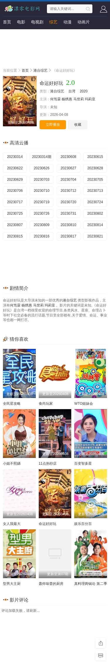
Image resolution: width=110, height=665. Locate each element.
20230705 (95, 180)
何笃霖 (55, 99)
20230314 (15, 157)
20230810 (68, 225)
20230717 (15, 202)
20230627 (68, 168)
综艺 (53, 22)
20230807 (15, 225)
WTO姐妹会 (83, 404)
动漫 (67, 22)
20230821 (95, 236)
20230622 (15, 168)
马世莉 (78, 99)
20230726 (41, 213)
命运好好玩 (47, 524)
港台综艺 (40, 70)
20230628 (95, 168)
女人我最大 (12, 524)
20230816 (41, 236)
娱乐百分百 (83, 524)
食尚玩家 (46, 404)
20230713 (95, 191)
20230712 (68, 191)
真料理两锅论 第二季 (90, 584)
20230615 (95, 157)
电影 (21, 22)
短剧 (7, 33)
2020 (84, 91)
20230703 (41, 180)
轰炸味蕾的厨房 (51, 584)
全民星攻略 (12, 404)
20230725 (15, 213)
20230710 (41, 191)
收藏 (77, 125)
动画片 (83, 22)
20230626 (41, 168)
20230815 (15, 236)
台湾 (71, 91)
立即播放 (53, 125)
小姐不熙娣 (12, 463)
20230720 (68, 202)
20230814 (95, 225)
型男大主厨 (12, 584)
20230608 (68, 157)
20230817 (68, 236)
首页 (7, 22)
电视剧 (37, 22)
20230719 (41, 202)
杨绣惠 (67, 99)
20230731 (68, 213)
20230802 (95, 213)
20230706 (15, 191)
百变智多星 (83, 463)
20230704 (68, 180)
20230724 (95, 202)
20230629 (15, 180)
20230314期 (41, 157)
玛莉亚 (90, 99)
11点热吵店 (48, 463)
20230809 (41, 225)
